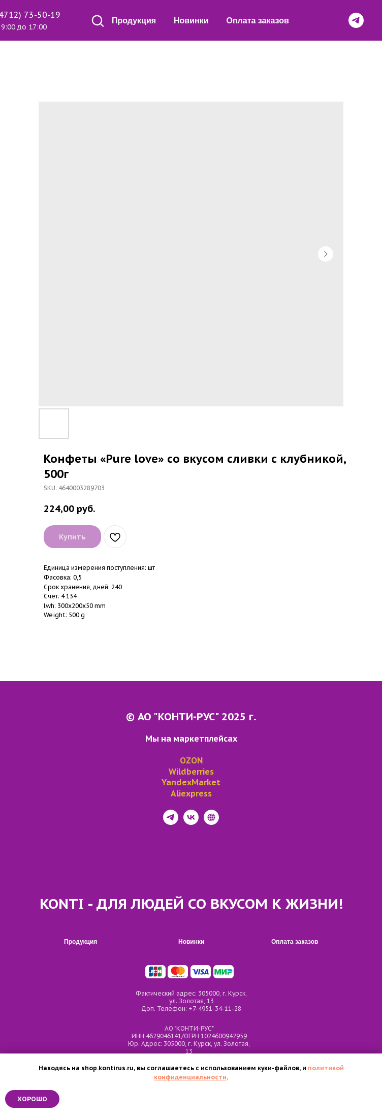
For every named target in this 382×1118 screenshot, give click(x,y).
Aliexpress (191, 793)
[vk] (191, 822)
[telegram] (170, 822)
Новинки (191, 20)
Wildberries (191, 771)
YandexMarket (191, 782)
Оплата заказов (258, 20)
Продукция (134, 20)
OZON (191, 760)
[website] (211, 822)
